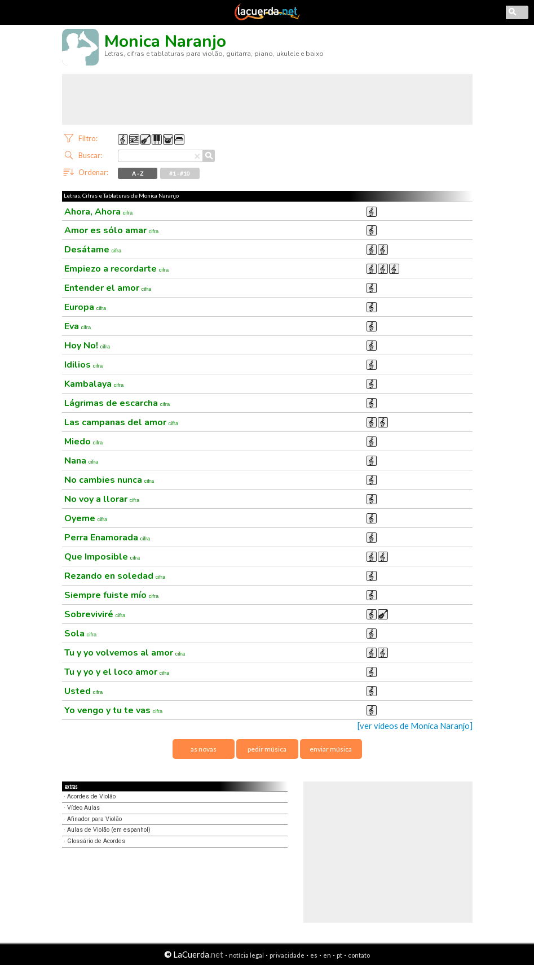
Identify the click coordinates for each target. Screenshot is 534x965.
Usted (83, 691)
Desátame (93, 249)
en (327, 955)
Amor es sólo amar (111, 230)
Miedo (83, 441)
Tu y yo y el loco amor (117, 672)
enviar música (331, 749)
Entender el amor (108, 288)
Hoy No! (87, 345)
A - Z (137, 173)
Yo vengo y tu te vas (113, 710)
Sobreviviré (95, 614)
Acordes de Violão (91, 796)
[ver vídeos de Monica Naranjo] (415, 726)
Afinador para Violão (94, 819)
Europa (85, 307)
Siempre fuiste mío (111, 595)
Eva (77, 326)
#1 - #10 (179, 173)
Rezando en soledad (115, 576)
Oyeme (86, 518)
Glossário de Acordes (96, 841)
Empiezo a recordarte (116, 269)
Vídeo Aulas (83, 807)
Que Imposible (102, 557)
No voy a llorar (102, 499)
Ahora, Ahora (98, 212)
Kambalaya (94, 384)
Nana (81, 461)
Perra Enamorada (107, 537)
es (313, 955)
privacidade (287, 955)
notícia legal (246, 955)
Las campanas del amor (121, 422)
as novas (204, 749)
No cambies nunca (109, 480)
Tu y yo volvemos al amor (125, 653)
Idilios (83, 365)
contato (359, 955)
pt (339, 955)
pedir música (267, 749)
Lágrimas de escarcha (117, 403)
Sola (80, 633)
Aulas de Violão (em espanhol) (109, 829)
